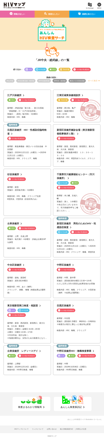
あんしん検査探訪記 (71, 407)
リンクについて (37, 429)
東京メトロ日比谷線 (77, 81)
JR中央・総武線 (60, 81)
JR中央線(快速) (44, 81)
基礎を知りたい (88, 14)
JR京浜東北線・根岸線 (25, 81)
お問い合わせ (52, 429)
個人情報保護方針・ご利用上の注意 (73, 429)
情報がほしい (19, 14)
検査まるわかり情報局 (30, 407)
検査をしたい (54, 14)
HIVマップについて (21, 429)
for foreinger (90, 8)
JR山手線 (9, 81)
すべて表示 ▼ (94, 81)
